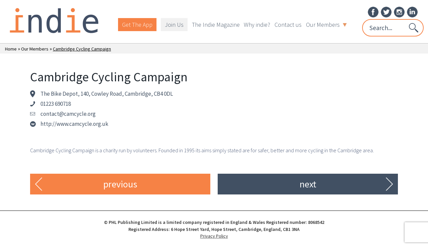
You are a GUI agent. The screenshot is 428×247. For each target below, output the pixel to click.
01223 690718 (55, 103)
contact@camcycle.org (68, 113)
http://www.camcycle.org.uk (74, 124)
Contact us (288, 24)
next (308, 184)
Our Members (326, 24)
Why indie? (257, 24)
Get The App (137, 24)
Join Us (174, 24)
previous (120, 184)
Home (11, 49)
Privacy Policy (214, 236)
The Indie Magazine (216, 24)
